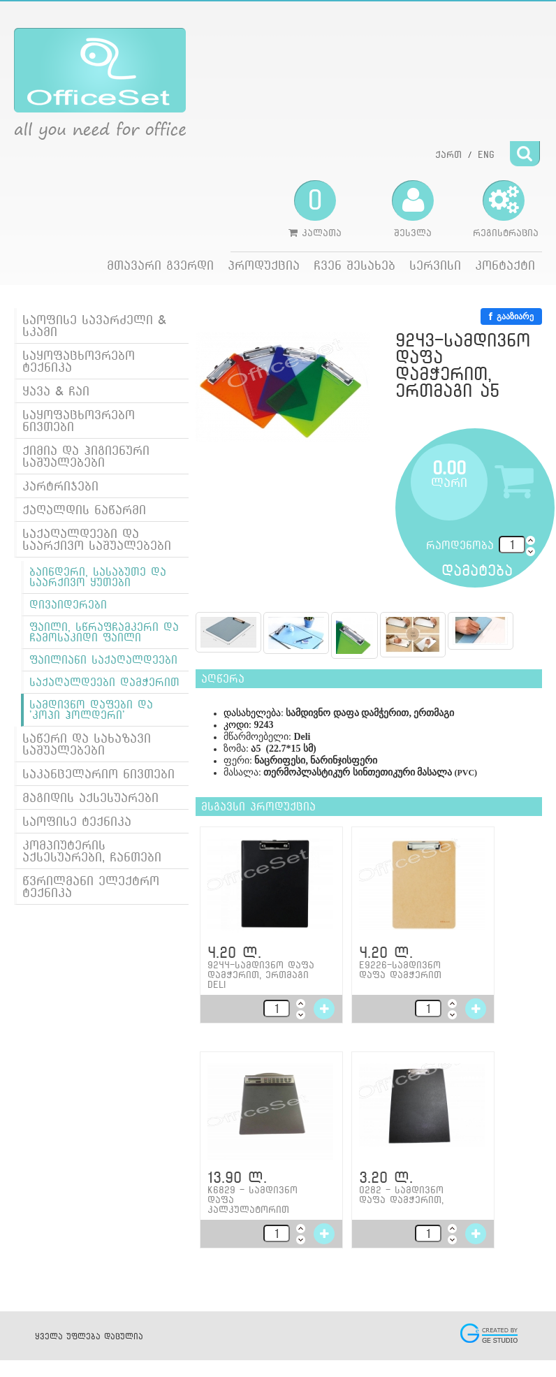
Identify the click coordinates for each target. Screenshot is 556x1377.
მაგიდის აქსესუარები (90, 797)
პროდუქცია (264, 265)
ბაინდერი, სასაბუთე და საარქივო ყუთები (97, 577)
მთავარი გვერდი (160, 265)
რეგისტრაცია (506, 209)
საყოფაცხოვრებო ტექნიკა (78, 361)
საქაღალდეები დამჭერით (104, 682)
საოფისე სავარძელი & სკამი (94, 325)
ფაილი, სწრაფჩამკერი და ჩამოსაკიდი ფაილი (104, 632)
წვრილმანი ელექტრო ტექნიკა (90, 886)
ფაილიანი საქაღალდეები (103, 660)
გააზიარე (511, 316)
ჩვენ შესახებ (354, 265)
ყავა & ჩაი (55, 391)
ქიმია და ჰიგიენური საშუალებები (85, 456)
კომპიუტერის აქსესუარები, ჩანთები (91, 851)
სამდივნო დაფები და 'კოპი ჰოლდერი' (91, 709)
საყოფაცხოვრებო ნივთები (78, 420)
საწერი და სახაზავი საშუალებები (86, 744)
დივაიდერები (68, 604)
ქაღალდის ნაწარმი (84, 510)
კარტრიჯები (60, 486)
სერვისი (435, 265)
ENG (486, 154)
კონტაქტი (505, 265)
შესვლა (413, 209)
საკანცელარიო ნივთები (98, 774)
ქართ (448, 154)
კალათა (315, 209)
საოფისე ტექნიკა (76, 821)
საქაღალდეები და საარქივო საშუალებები (96, 539)
